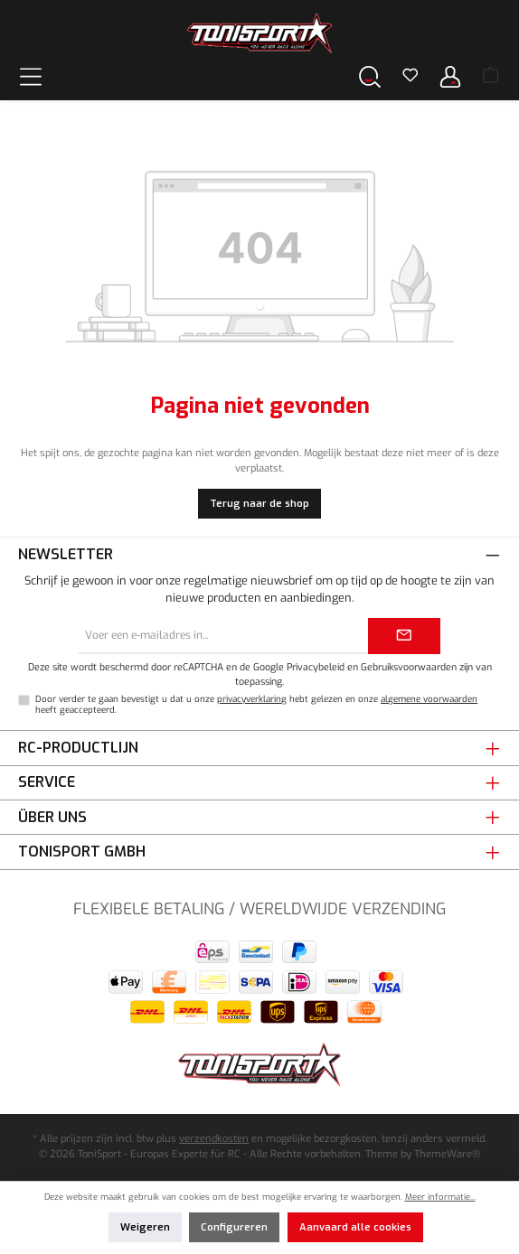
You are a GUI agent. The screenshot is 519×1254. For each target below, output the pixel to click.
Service (46, 781)
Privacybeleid (315, 666)
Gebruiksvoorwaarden (409, 666)
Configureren (234, 1227)
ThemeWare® (447, 1154)
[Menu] (30, 76)
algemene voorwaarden (429, 699)
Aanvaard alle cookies (355, 1227)
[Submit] (404, 636)
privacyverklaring (252, 699)
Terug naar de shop (259, 503)
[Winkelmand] (491, 76)
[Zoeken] (370, 76)
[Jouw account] (450, 76)
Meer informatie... (440, 1197)
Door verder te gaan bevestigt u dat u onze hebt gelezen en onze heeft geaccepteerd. (256, 704)
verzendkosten (214, 1139)
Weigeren (145, 1227)
